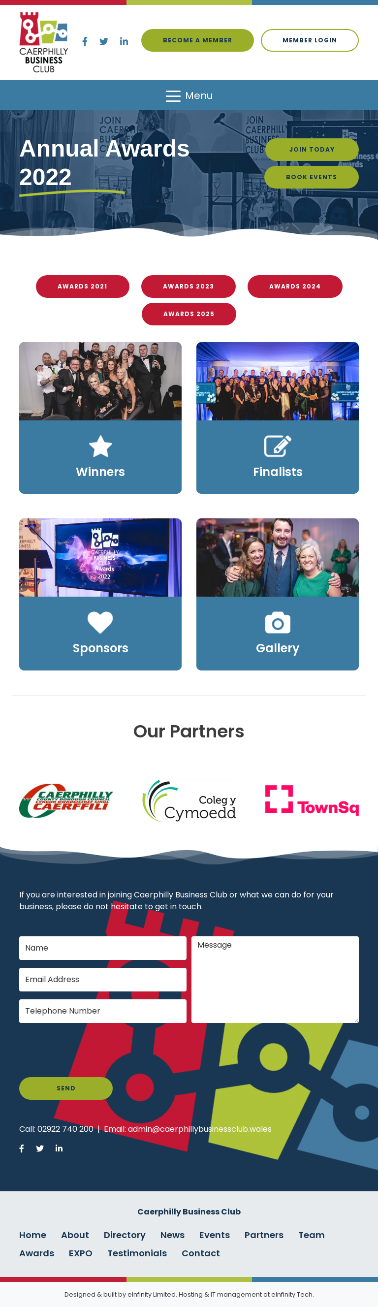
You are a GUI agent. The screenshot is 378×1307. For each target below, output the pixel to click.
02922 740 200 (65, 1129)
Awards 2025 (189, 314)
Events (214, 1235)
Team (311, 1235)
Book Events (311, 177)
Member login (310, 40)
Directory (125, 1235)
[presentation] (94, 1050)
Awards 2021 (82, 286)
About (75, 1235)
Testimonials (137, 1253)
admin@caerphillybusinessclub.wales (200, 1129)
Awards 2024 (295, 286)
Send (66, 1088)
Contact (201, 1253)
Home (32, 1235)
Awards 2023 (188, 286)
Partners (264, 1235)
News (172, 1235)
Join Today (312, 149)
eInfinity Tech (292, 1294)
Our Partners (189, 731)
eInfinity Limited (151, 1294)
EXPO (81, 1253)
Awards (36, 1253)
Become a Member (197, 40)
